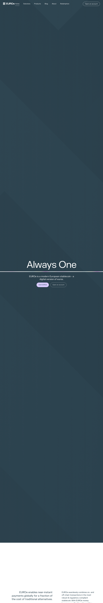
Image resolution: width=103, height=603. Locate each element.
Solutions (26, 4)
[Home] (9, 4)
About (54, 4)
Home (17, 4)
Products (37, 4)
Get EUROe (43, 285)
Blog (46, 4)
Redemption (64, 4)
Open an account (91, 4)
